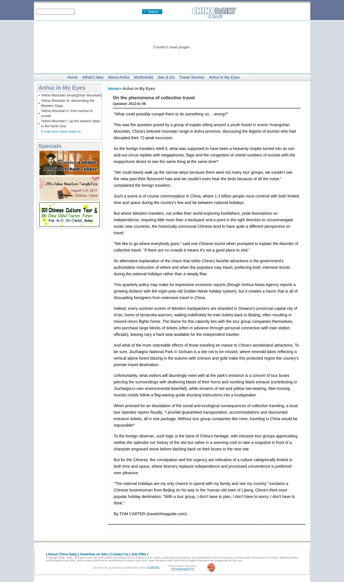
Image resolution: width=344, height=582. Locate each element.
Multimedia (143, 77)
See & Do (166, 77)
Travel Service (191, 77)
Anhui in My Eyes (224, 77)
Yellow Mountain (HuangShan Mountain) (71, 95)
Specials (50, 146)
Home (72, 77)
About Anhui (118, 77)
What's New (92, 77)
